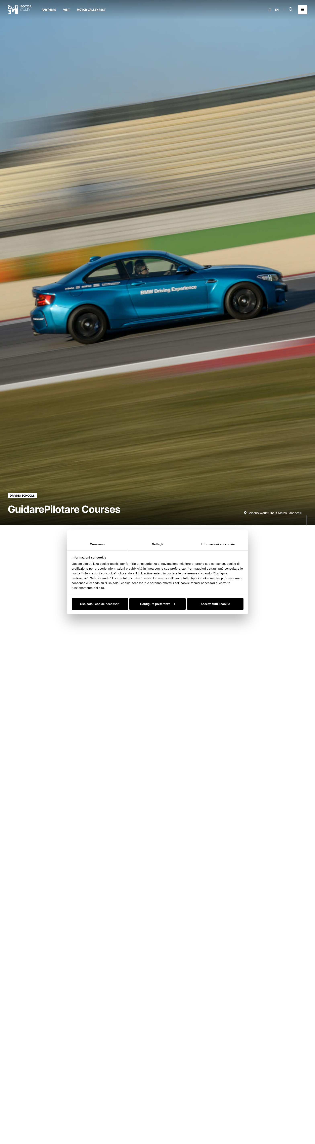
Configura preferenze (157, 604)
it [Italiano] (270, 9)
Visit (66, 9)
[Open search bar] (291, 9)
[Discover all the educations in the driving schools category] (22, 495)
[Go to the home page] (20, 9)
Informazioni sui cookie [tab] (218, 544)
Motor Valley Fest (91, 9)
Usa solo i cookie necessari (100, 604)
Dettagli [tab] (157, 544)
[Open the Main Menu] (302, 9)
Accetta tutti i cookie (215, 604)
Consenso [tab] (97, 544)
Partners (49, 9)
